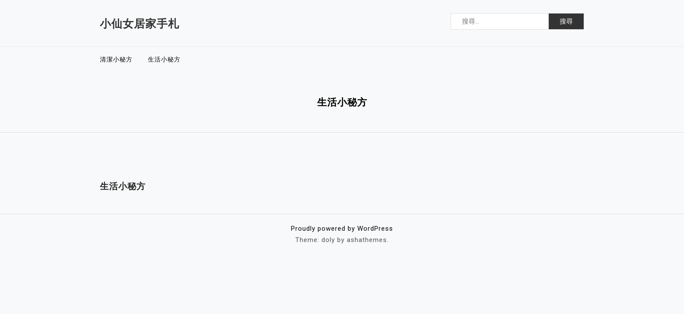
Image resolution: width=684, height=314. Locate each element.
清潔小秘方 (116, 59)
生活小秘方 (164, 59)
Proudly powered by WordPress (342, 228)
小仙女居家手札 (139, 23)
